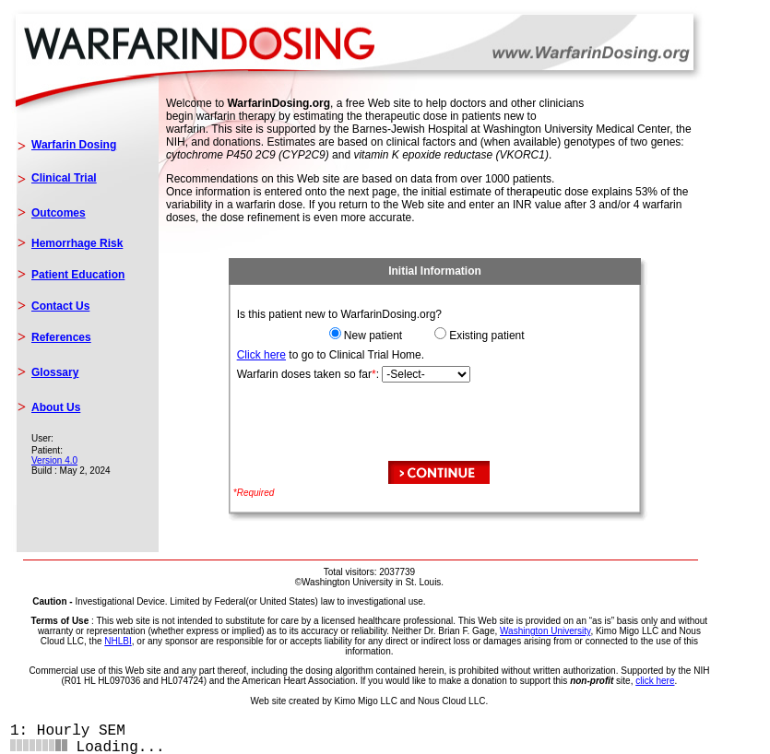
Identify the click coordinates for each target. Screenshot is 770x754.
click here (654, 681)
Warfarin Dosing (73, 144)
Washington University (545, 631)
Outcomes (58, 212)
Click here (261, 354)
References (61, 337)
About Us (55, 407)
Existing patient (486, 335)
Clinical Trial (64, 177)
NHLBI (117, 641)
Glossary (54, 372)
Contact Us (60, 306)
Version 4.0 (54, 460)
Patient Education (77, 274)
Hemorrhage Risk (77, 243)
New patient (373, 335)
